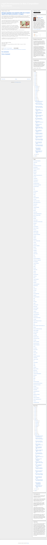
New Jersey (35, 205)
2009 (35, 419)
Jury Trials (34, 290)
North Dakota (35, 389)
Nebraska (34, 272)
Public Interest (35, 352)
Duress (34, 376)
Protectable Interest (19, 49)
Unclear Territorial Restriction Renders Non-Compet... (39, 110)
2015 (35, 76)
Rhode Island (35, 306)
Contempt (34, 319)
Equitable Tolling (35, 231)
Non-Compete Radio (36, 293)
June (36, 94)
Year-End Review (35, 226)
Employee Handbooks (36, 344)
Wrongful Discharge (36, 402)
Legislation (34, 170)
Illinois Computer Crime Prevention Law (39, 325)
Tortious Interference (36, 314)
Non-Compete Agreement (13, 49)
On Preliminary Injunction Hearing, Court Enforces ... (39, 134)
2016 (35, 75)
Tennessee (34, 311)
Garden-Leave (35, 322)
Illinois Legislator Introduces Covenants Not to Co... (39, 102)
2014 (35, 78)
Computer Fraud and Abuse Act (37, 175)
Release (34, 392)
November (36, 87)
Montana (34, 327)
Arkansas (34, 237)
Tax (33, 360)
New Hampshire (35, 261)
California (34, 173)
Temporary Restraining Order (37, 213)
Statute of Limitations (36, 397)
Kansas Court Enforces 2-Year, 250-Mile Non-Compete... (38, 131)
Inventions (34, 386)
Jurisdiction (35, 288)
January (36, 154)
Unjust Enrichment (36, 279)
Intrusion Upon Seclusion (36, 384)
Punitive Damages (35, 330)
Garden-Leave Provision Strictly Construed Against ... (39, 104)
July (36, 93)
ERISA (34, 378)
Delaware (34, 247)
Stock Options (35, 309)
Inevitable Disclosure (36, 183)
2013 (35, 79)
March (36, 98)
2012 (35, 415)
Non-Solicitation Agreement (37, 165)
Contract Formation (36, 263)
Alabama (34, 271)
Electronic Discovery (36, 343)
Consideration (35, 178)
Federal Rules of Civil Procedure (37, 221)
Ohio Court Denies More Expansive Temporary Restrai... (38, 143)
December (36, 86)
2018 (35, 72)
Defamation (35, 375)
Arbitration (34, 280)
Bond (34, 298)
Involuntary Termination (36, 234)
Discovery (34, 229)
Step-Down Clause (36, 336)
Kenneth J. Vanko (40, 17)
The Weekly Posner (36, 312)
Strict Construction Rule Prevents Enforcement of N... (39, 119)
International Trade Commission (37, 383)
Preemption (35, 223)
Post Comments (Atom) (18, 82)
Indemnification (35, 285)
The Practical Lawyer (36, 338)
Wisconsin (34, 199)
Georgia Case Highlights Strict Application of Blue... (38, 113)
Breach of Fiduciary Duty (36, 215)
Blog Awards (35, 370)
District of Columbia (36, 341)
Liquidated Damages (36, 207)
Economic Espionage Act (36, 258)
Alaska (34, 365)
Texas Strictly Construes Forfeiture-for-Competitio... (38, 125)
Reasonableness (24, 49)
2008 (35, 490)
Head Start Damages (36, 381)
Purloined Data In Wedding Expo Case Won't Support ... (39, 140)
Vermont (34, 400)
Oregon (34, 303)
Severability (35, 333)
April (36, 97)
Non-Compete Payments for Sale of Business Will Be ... (39, 146)
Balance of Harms (35, 368)
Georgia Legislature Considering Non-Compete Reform (38, 149)
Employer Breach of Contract (37, 320)
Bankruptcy (35, 239)
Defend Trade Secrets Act (36, 202)
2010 (35, 83)
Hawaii (34, 346)
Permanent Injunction (36, 296)
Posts (35, 34)
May (36, 430)
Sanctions (34, 354)
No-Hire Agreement (36, 197)
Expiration (34, 282)
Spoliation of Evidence (36, 394)
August (36, 91)
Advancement (35, 269)
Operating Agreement (36, 391)
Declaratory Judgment (36, 245)
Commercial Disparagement (37, 373)
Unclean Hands (35, 362)
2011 (35, 82)
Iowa (34, 287)
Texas (34, 189)
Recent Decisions (35, 274)
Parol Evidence (35, 349)
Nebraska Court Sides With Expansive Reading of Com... (39, 137)
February (36, 100)
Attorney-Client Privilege (36, 317)
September (36, 90)
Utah (34, 255)
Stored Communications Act (37, 399)
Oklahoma (34, 295)
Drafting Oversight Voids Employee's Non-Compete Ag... (39, 128)
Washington (35, 250)
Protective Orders (35, 304)
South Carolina (35, 253)
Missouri (34, 210)
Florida (34, 194)
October (36, 423)
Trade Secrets (35, 162)
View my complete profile (37, 29)
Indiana (34, 266)
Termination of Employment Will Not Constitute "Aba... (39, 116)
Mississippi (35, 301)
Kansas (34, 277)
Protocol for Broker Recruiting (37, 328)
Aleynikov (34, 367)
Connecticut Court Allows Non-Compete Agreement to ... (39, 107)
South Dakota (35, 357)
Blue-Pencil (5, 49)
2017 (35, 408)
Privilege (34, 351)
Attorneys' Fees (35, 181)
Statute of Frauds (35, 359)
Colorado (34, 242)
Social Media (35, 335)
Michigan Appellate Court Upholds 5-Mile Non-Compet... (38, 152)
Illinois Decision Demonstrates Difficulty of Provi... (39, 122)
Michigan (8, 49)
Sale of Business (35, 191)
